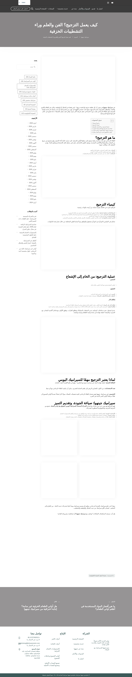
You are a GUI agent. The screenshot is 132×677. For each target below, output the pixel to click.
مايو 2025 (33, 159)
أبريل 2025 (33, 163)
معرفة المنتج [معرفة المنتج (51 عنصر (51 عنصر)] (30, 109)
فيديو (93, 9)
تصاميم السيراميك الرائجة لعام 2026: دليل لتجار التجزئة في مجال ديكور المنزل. (27, 227)
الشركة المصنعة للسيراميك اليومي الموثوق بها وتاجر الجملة (69, 406)
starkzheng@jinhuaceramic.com (29, 643)
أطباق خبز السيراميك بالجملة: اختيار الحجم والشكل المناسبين (27, 243)
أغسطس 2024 (31, 189)
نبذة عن (74, 9)
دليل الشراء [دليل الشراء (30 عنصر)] (30, 77)
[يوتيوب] (112, 3)
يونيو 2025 (33, 156)
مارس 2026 (32, 126)
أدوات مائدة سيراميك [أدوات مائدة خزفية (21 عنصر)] (27, 96)
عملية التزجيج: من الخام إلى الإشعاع (101, 126)
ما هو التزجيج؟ (96, 123)
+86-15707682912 (34, 637)
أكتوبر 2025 (32, 143)
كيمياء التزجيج (96, 125)
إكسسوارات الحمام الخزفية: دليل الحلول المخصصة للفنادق (27, 235)
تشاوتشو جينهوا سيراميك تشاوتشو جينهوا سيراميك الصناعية (73, 675)
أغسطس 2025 (31, 149)
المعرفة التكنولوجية (94, 575)
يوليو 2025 (33, 153)
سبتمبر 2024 (32, 186)
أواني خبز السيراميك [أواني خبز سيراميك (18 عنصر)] (28, 81)
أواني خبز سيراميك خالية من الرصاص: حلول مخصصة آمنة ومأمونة (27, 251)
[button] (51, 643)
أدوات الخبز (56, 639)
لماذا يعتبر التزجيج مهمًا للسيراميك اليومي (102, 128)
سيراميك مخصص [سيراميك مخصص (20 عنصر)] (29, 100)
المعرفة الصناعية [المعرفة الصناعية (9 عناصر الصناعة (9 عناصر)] (30, 105)
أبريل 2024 (33, 202)
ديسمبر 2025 (32, 136)
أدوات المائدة (54, 644)
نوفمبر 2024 (32, 179)
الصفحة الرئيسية (40, 9)
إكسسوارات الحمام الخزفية (53, 650)
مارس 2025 (32, 166)
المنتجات (51, 9)
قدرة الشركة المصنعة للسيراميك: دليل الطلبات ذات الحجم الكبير (27, 219)
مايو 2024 (33, 199)
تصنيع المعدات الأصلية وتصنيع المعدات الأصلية (52, 664)
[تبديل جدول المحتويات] (111, 120)
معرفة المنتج (103, 575)
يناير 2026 (33, 133)
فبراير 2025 (32, 169)
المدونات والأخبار (84, 9)
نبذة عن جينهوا (79, 649)
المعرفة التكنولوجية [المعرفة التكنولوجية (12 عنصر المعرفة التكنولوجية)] (28, 113)
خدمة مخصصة (63, 9)
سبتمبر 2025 (32, 146)
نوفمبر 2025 (32, 139)
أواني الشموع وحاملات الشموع (52, 657)
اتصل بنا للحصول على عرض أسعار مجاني (102, 132)
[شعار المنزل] (113, 8)
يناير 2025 (33, 172)
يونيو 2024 (33, 196)
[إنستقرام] (108, 3)
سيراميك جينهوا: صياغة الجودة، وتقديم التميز (103, 130)
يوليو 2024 (33, 192)
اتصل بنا (99, 9)
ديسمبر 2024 (32, 176)
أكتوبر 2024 (32, 182)
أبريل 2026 (33, 123)
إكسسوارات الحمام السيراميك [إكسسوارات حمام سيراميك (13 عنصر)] (29, 86)
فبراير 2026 (32, 129)
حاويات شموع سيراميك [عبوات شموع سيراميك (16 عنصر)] (27, 92)
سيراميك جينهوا (108, 107)
